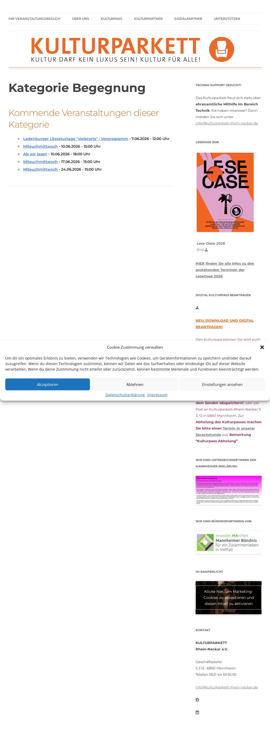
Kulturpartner (148, 19)
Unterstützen (227, 19)
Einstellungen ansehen (222, 384)
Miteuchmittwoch (40, 146)
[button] (262, 347)
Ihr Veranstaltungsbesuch (34, 19)
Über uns (80, 19)
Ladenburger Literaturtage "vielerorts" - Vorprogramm (75, 138)
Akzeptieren (47, 384)
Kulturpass (111, 19)
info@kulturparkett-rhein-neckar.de (227, 123)
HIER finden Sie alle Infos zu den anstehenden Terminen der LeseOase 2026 (225, 269)
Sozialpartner (188, 19)
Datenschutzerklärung (125, 394)
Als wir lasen (35, 154)
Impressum (157, 394)
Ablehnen (134, 384)
